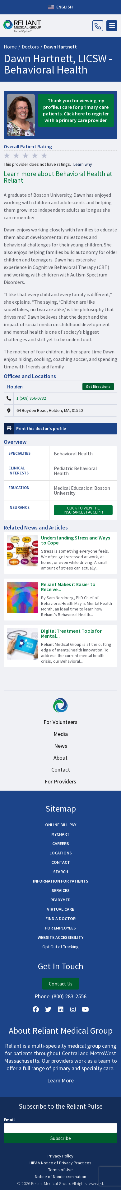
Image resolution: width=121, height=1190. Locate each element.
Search (60, 871)
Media (61, 733)
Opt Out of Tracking (60, 946)
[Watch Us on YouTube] (85, 1009)
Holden (15, 386)
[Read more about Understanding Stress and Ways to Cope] (60, 553)
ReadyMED (60, 900)
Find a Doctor (60, 918)
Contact (60, 769)
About (60, 757)
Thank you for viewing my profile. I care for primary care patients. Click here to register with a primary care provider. (76, 110)
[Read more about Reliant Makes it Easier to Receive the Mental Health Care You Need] (60, 599)
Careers (60, 843)
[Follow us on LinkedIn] (60, 1009)
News (60, 745)
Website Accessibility (60, 937)
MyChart (60, 834)
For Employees (60, 928)
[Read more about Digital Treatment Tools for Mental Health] (60, 646)
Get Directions (98, 386)
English (60, 7)
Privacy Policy (60, 1156)
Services (61, 890)
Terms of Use (60, 1169)
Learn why (82, 164)
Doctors (30, 46)
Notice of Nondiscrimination (60, 1176)
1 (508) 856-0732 (31, 398)
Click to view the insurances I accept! (83, 510)
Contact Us (60, 983)
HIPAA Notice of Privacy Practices (60, 1163)
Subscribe (60, 1138)
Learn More (60, 1080)
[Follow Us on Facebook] (36, 1009)
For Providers (60, 781)
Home (10, 46)
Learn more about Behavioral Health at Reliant (58, 177)
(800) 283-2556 (69, 996)
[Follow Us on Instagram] (73, 1009)
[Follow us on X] (48, 1009)
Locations (60, 853)
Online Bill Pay (60, 825)
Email (9, 1119)
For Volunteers (60, 722)
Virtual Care (60, 909)
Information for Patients (60, 881)
